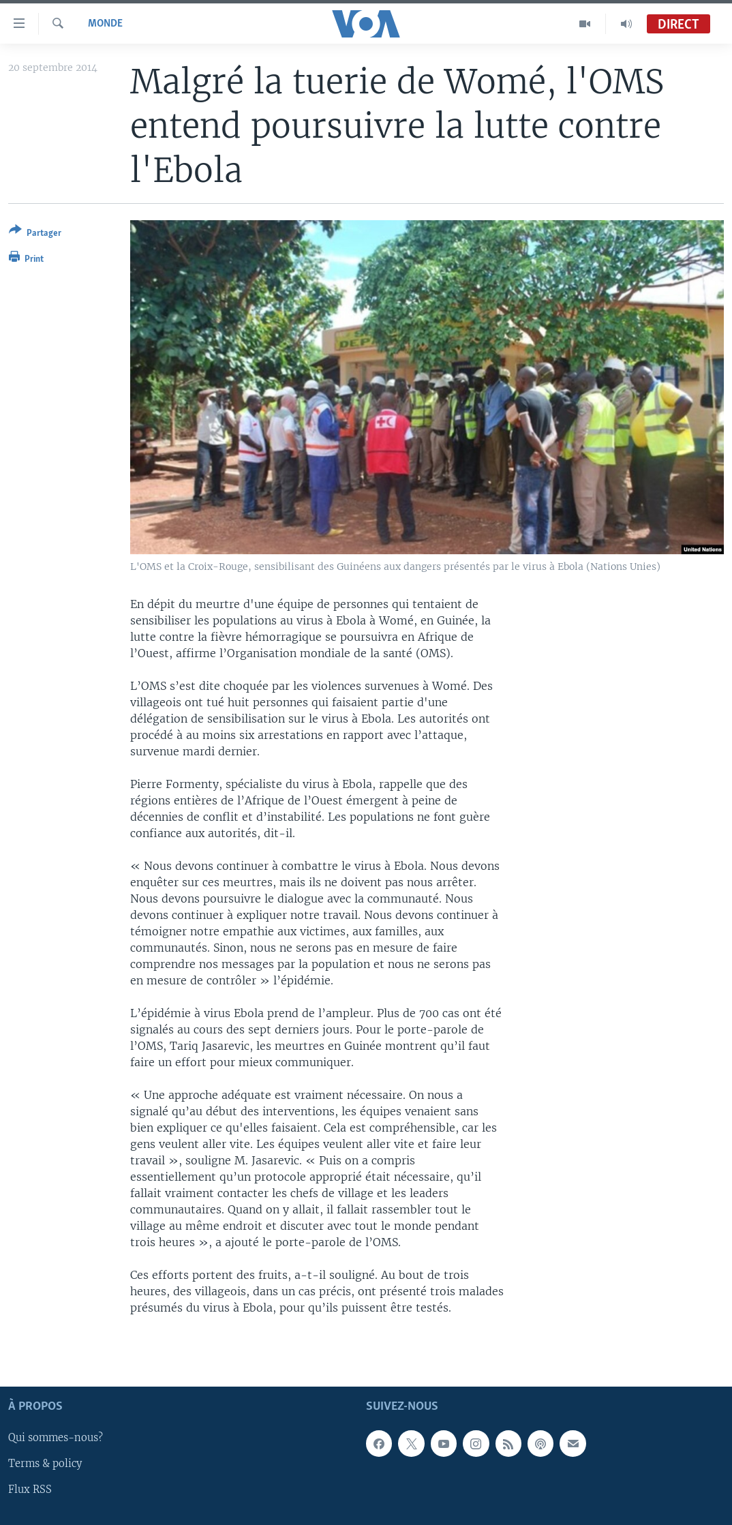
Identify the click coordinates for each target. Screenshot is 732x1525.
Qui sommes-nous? (55, 1438)
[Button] (35, 234)
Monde (105, 23)
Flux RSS (30, 1490)
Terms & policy (45, 1464)
